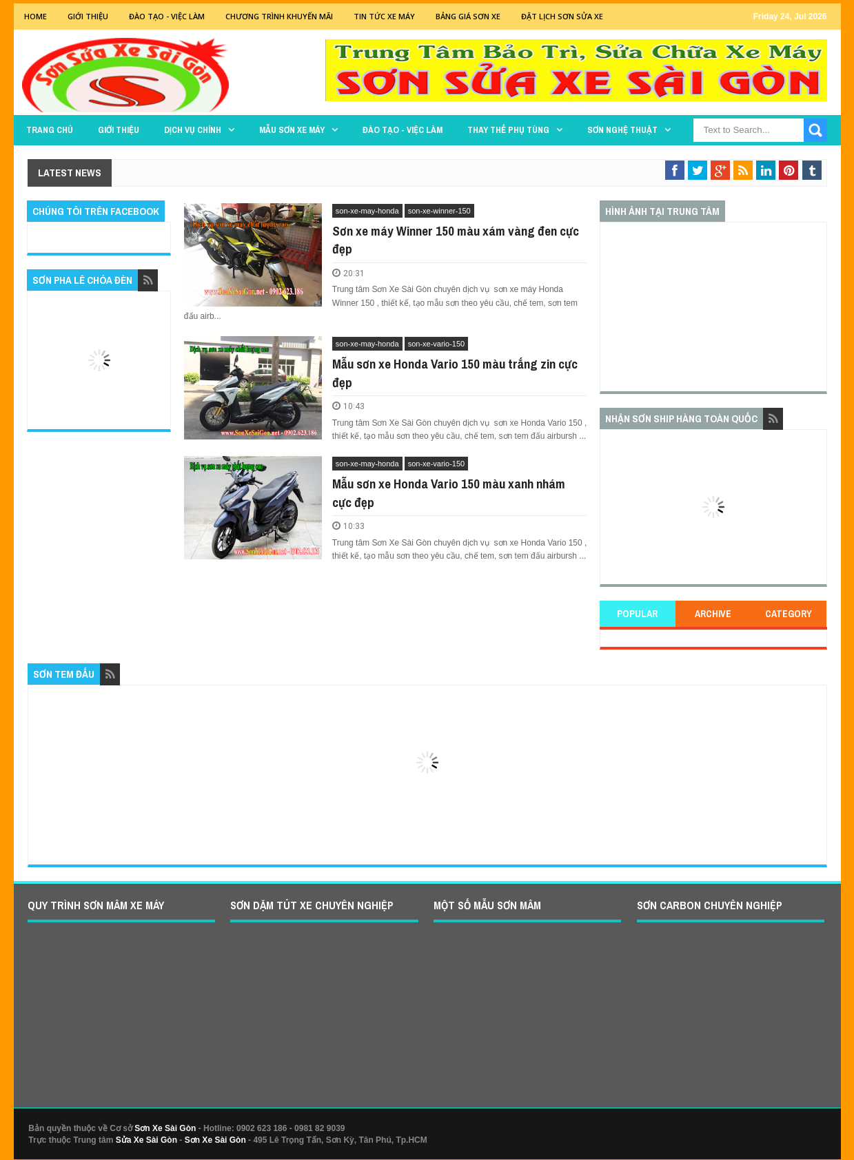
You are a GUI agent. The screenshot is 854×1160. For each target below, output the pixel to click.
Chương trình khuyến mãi (279, 16)
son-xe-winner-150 (439, 211)
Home (35, 16)
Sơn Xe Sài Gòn (165, 1128)
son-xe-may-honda (367, 211)
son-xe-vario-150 (436, 344)
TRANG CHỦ (49, 130)
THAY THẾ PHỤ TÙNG (508, 130)
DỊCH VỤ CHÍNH (192, 130)
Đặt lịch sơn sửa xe (562, 16)
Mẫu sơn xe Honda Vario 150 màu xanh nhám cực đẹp (448, 493)
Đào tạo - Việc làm (403, 130)
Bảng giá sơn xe (468, 16)
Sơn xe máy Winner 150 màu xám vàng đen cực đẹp (455, 240)
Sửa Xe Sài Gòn (146, 1140)
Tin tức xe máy (384, 16)
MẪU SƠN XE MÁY (292, 130)
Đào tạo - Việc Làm (167, 16)
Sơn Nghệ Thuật (622, 130)
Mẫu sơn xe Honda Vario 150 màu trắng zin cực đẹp (455, 373)
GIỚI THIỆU (88, 16)
